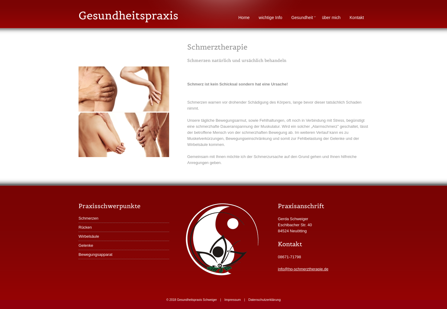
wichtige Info (270, 17)
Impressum (232, 299)
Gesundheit (304, 17)
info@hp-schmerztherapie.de (303, 269)
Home (243, 17)
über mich (331, 17)
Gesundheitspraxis (128, 15)
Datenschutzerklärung (264, 299)
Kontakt (357, 17)
